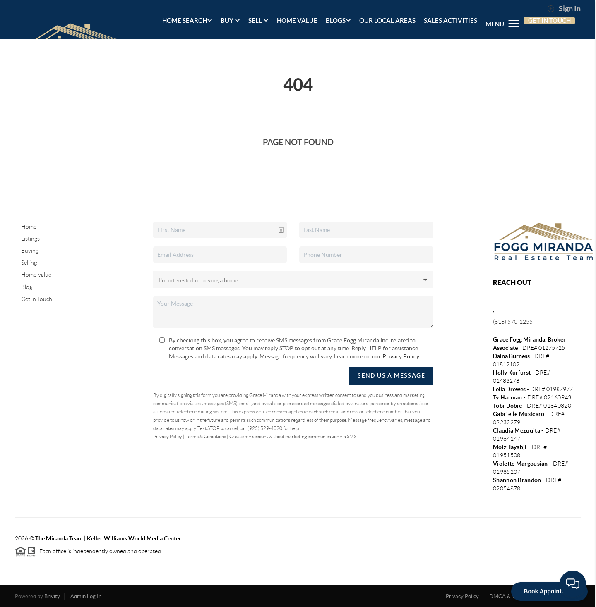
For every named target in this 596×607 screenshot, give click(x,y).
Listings (30, 238)
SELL (258, 20)
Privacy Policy (400, 356)
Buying (29, 250)
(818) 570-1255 (513, 321)
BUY (230, 20)
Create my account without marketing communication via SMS (292, 436)
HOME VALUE (297, 20)
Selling (29, 262)
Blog (26, 287)
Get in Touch (36, 299)
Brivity (52, 596)
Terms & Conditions (205, 436)
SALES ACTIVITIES (450, 20)
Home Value (36, 274)
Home (28, 226)
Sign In (564, 9)
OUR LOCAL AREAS (387, 20)
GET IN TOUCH (549, 20)
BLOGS (338, 20)
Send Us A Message (391, 375)
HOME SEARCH (187, 20)
